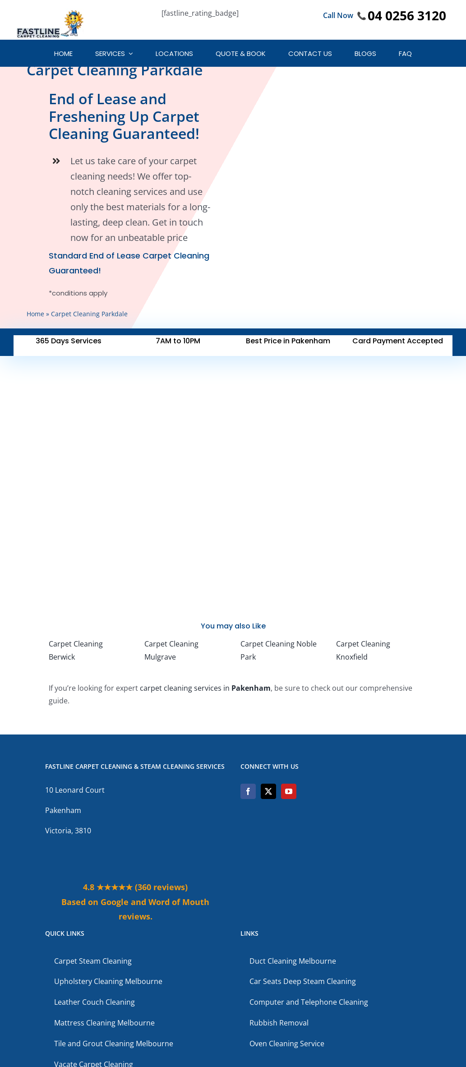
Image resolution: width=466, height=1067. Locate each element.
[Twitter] (268, 791)
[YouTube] (288, 791)
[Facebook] (248, 791)
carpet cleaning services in (205, 688)
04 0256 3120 (407, 15)
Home (35, 313)
